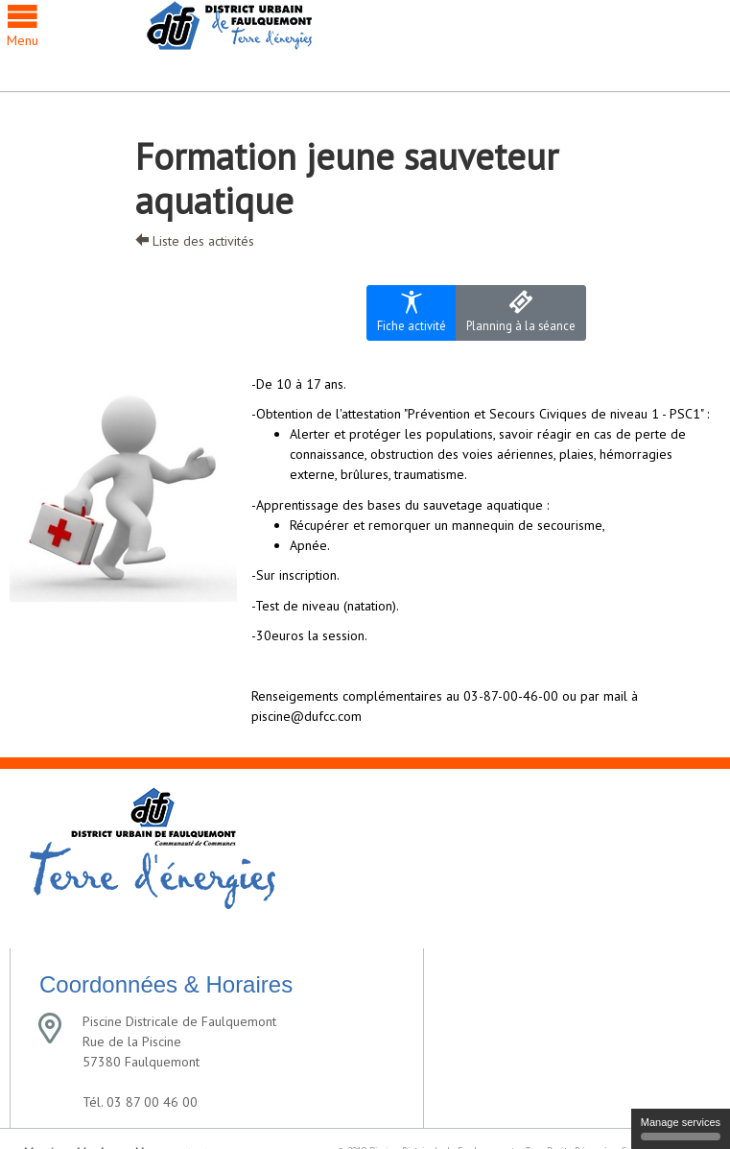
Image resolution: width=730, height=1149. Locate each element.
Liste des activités (194, 241)
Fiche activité (411, 311)
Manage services (680, 1128)
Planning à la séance (521, 311)
